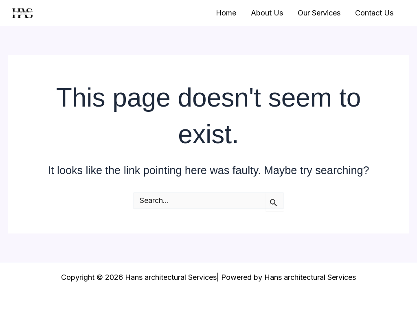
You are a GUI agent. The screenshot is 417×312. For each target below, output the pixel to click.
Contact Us (374, 13)
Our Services (319, 13)
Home (226, 13)
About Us (267, 13)
